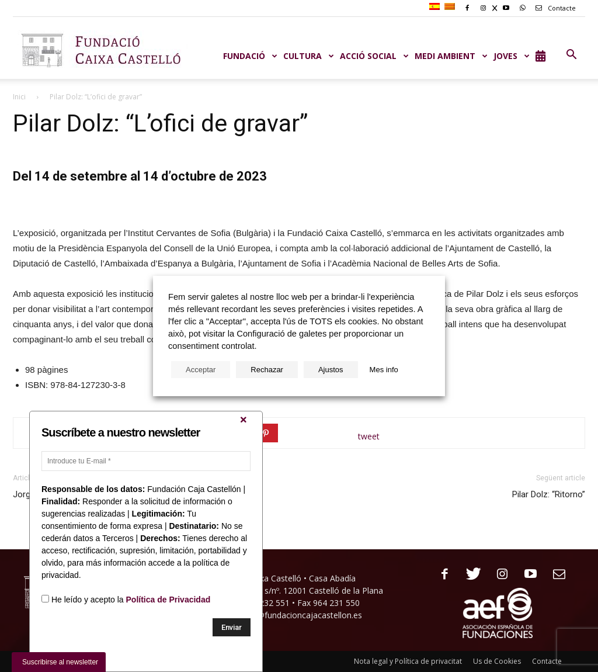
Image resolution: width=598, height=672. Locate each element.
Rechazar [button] (267, 369)
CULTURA (308, 55)
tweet (369, 436)
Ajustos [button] (330, 369)
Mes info (384, 369)
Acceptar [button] (200, 369)
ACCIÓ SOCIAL (374, 55)
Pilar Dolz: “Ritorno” (548, 494)
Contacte (553, 8)
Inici (19, 97)
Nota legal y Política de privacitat (408, 661)
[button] (571, 55)
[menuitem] (436, 7)
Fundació (250, 55)
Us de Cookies (497, 661)
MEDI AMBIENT (451, 55)
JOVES (511, 55)
